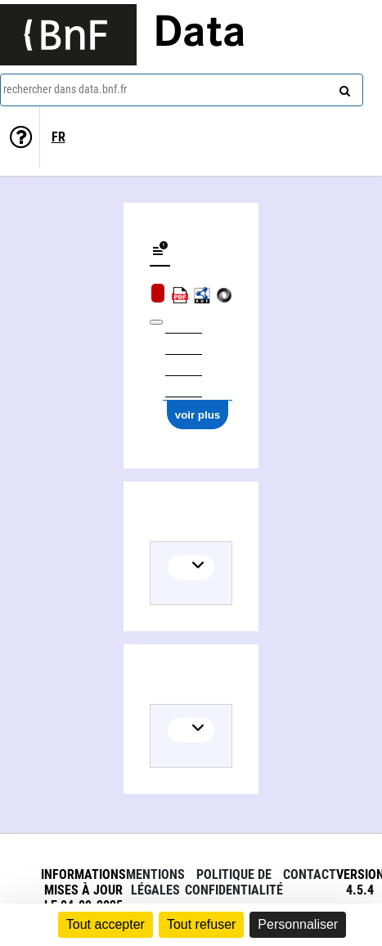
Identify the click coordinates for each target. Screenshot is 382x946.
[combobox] (181, 90)
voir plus (198, 415)
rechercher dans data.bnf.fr (65, 89)
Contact (309, 874)
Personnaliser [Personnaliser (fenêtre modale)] (298, 924)
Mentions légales (155, 882)
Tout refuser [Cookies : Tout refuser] (201, 924)
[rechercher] (343, 87)
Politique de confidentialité (234, 882)
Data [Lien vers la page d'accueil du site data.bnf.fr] (199, 34)
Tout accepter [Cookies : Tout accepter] (105, 924)
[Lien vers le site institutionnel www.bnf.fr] (68, 34)
